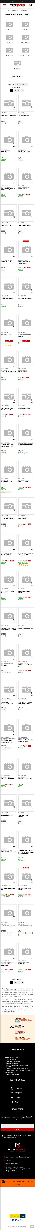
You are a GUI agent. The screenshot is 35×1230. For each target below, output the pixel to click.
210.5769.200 (10, 1160)
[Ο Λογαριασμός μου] (22, 1)
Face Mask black (26, 408)
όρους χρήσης (16, 1135)
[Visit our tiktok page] (17, 1103)
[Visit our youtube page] (17, 1098)
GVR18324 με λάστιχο (9, 371)
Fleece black (26, 188)
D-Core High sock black (26, 889)
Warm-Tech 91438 (9, 517)
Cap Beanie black (26, 224)
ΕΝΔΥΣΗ (15, 10)
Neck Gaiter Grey (9, 778)
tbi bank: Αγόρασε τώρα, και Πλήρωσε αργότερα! (19, 1070)
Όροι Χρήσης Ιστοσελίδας (12, 1061)
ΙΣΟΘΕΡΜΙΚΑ (23, 10)
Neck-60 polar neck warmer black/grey (9, 628)
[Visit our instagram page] (17, 1093)
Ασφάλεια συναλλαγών (11, 1063)
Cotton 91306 (26, 371)
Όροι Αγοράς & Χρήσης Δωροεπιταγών (16, 1068)
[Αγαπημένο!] (14, 107)
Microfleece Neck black (26, 335)
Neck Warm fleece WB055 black (9, 189)
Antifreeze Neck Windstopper (9, 409)
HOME (10, 10)
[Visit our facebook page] (17, 1089)
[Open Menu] (4, 5)
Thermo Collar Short (26, 815)
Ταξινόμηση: (10, 84)
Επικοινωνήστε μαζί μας (12, 1074)
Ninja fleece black (26, 627)
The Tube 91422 (9, 224)
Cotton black (26, 115)
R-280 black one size (9, 115)
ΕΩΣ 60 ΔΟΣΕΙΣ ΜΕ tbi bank (21, 1039)
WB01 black (9, 151)
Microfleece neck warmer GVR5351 (9, 445)
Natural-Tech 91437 (26, 298)
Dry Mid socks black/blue (9, 964)
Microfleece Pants (9, 925)
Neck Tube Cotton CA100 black (26, 262)
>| (22, 90)
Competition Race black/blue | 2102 (26, 702)
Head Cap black (26, 151)
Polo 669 (9, 664)
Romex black (26, 481)
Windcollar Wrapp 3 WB (9, 889)
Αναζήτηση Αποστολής (11, 1057)
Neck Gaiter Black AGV (26, 665)
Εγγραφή (17, 1129)
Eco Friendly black (9, 481)
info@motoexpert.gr (11, 1163)
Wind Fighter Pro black (9, 592)
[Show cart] (30, 5)
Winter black (9, 554)
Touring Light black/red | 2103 (9, 702)
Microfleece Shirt (26, 925)
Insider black (9, 334)
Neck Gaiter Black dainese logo (26, 740)
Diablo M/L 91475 (9, 814)
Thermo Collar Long (9, 851)
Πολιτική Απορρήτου (11, 1059)
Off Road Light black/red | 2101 (9, 740)
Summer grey (9, 261)
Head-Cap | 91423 (9, 298)
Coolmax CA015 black (26, 592)
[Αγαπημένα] (30, 1)
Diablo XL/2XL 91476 (26, 778)
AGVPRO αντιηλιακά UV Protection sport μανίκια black (26, 852)
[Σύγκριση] (14, 110)
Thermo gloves (26, 554)
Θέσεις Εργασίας (10, 1072)
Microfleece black (26, 444)
